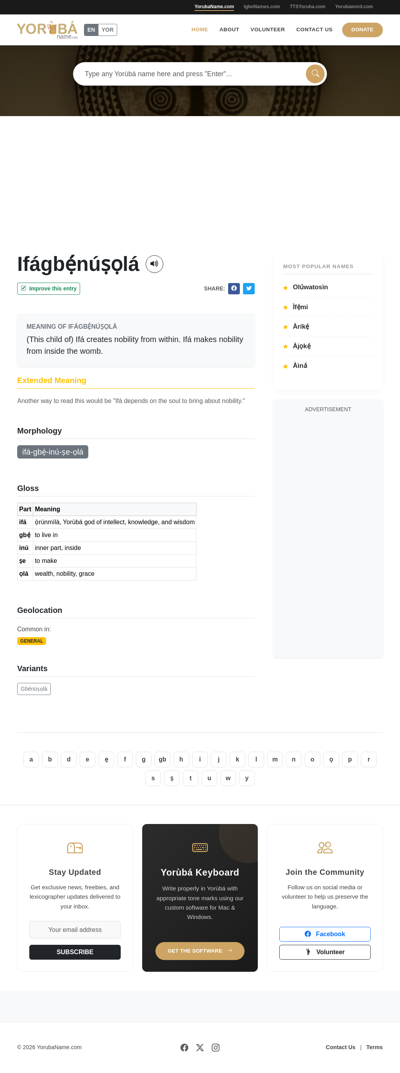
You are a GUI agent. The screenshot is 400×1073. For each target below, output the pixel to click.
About (229, 29)
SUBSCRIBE (75, 952)
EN (91, 30)
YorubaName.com (214, 6)
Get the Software (200, 951)
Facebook (325, 934)
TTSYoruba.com (307, 6)
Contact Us (314, 29)
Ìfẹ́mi (295, 307)
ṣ (171, 778)
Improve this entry (49, 288)
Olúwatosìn (305, 287)
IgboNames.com (262, 6)
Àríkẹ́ (296, 326)
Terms (374, 1047)
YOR (107, 30)
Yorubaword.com (354, 6)
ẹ (106, 759)
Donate (362, 29)
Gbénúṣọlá (34, 689)
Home (199, 29)
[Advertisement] (200, 193)
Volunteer (267, 29)
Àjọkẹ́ (297, 346)
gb (162, 759)
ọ (331, 759)
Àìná (295, 365)
